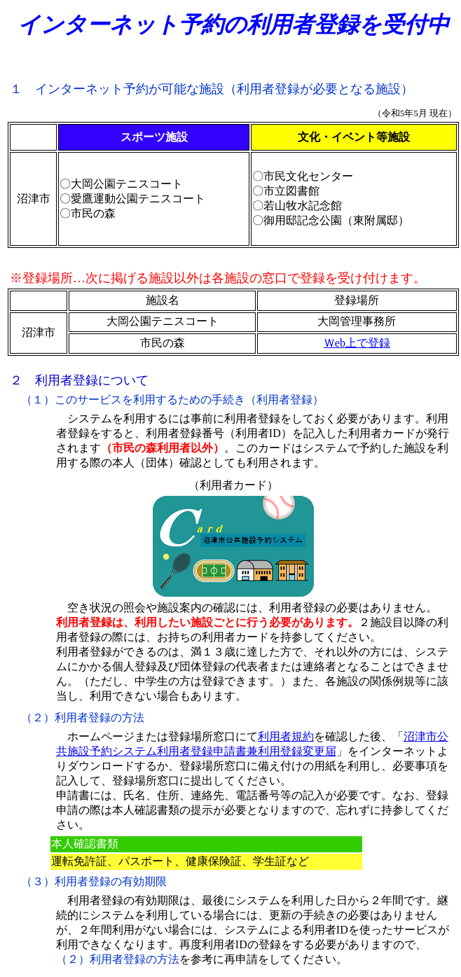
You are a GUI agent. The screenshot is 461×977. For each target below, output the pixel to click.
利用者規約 (286, 736)
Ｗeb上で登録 (357, 343)
